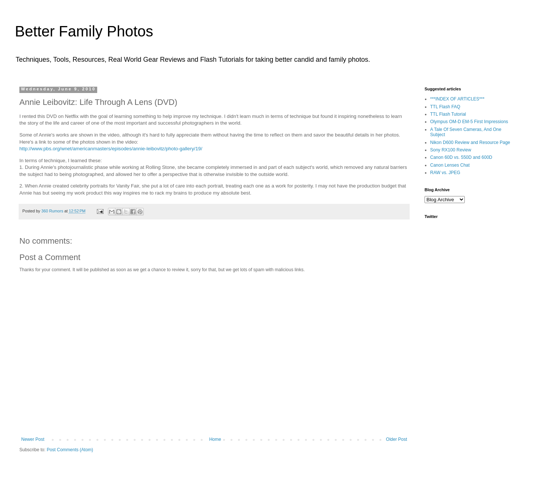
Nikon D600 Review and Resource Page (470, 142)
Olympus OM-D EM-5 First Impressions (469, 121)
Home (215, 439)
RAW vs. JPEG (445, 172)
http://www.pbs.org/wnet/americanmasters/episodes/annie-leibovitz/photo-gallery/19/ (110, 148)
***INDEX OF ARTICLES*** (457, 99)
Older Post (396, 439)
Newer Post (32, 439)
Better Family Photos (84, 31)
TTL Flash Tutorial (448, 114)
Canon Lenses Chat (450, 165)
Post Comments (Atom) (70, 449)
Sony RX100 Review (450, 150)
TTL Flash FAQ (445, 106)
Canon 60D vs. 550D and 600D (461, 157)
